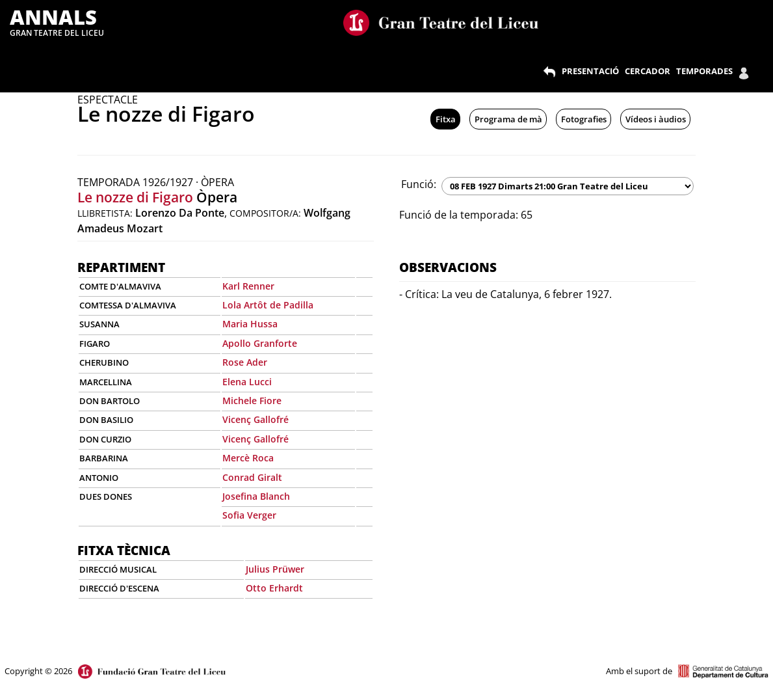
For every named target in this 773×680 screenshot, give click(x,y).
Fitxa (446, 119)
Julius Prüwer (275, 569)
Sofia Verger (249, 515)
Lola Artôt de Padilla (267, 305)
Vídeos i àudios (655, 119)
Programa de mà (508, 119)
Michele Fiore (252, 400)
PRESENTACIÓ (590, 71)
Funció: (418, 184)
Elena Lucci (247, 381)
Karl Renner (248, 286)
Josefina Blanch (256, 496)
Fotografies (584, 119)
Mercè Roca (248, 458)
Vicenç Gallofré (255, 419)
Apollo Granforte (259, 343)
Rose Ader (244, 362)
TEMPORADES (704, 71)
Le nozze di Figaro (135, 197)
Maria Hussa (250, 324)
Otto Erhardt (274, 588)
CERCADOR (647, 71)
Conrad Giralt (252, 477)
